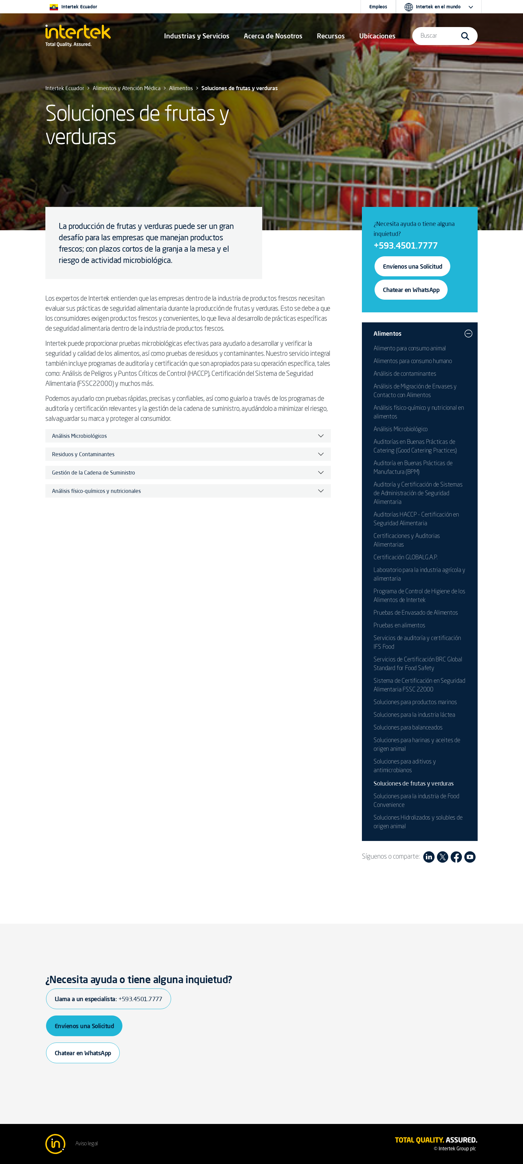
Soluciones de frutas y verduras (413, 783)
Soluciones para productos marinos (415, 702)
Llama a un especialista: (108, 998)
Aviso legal (86, 1144)
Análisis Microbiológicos (79, 435)
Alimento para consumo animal (410, 349)
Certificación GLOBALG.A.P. (405, 558)
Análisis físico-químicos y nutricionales (96, 491)
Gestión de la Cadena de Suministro (93, 472)
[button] (196, 36)
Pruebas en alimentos (399, 626)
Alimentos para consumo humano (413, 361)
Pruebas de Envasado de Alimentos (416, 613)
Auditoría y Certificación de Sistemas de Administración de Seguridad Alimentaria (418, 493)
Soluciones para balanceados (408, 728)
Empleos (378, 7)
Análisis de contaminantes (405, 374)
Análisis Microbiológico (401, 429)
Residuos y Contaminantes (83, 454)
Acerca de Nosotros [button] (273, 36)
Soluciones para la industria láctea (414, 715)
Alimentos (388, 333)
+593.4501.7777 (406, 245)
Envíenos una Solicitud (412, 266)
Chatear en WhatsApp (411, 289)
